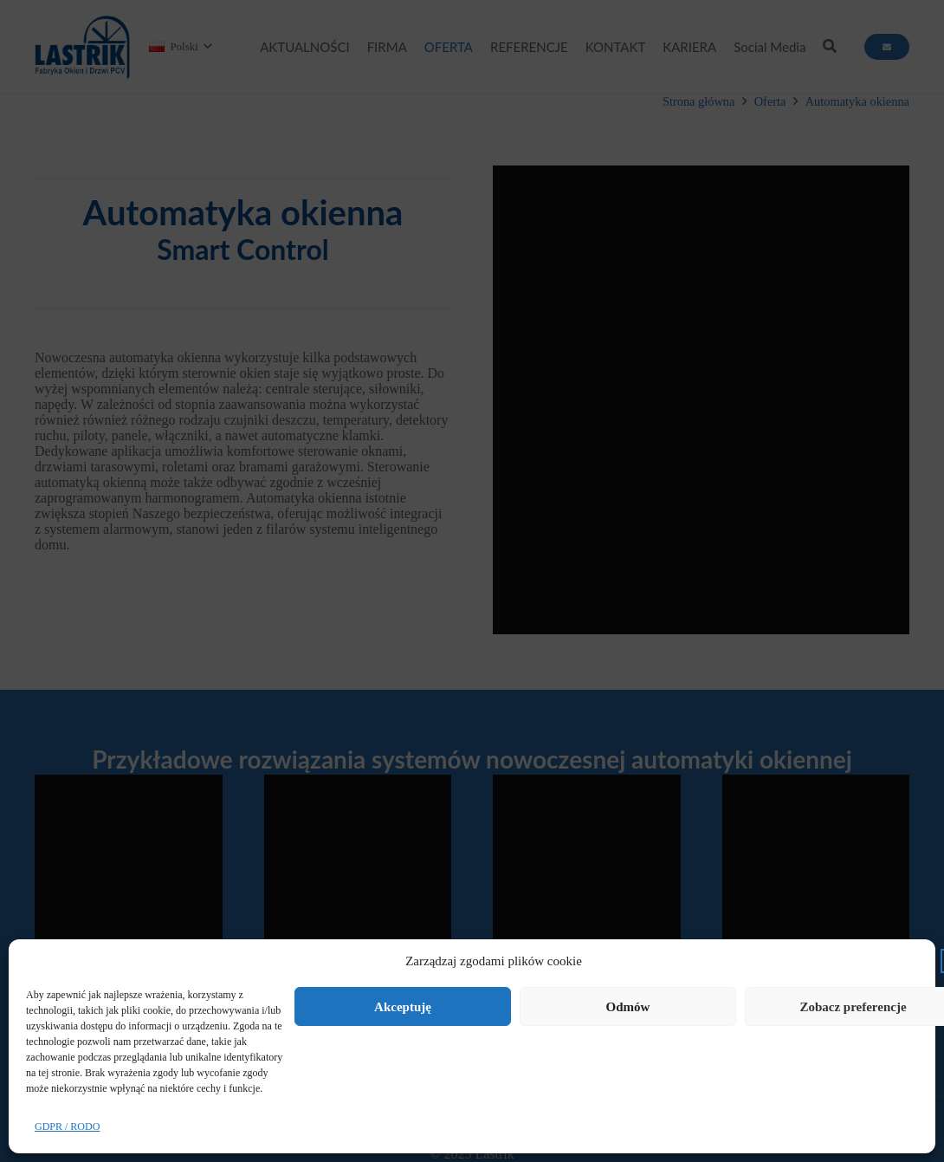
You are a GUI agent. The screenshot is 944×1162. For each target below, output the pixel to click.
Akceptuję (402, 1007)
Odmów (628, 1007)
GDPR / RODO (67, 1126)
